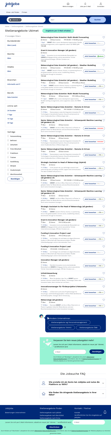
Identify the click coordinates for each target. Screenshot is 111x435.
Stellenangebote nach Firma (50, 418)
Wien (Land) (11, 45)
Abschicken (54, 427)
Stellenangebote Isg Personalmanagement (69, 322)
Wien (9, 58)
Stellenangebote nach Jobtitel (50, 413)
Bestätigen (15, 179)
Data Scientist (12, 97)
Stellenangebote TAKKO (61, 328)
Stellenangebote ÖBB (88, 328)
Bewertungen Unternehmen (15, 413)
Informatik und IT (13, 84)
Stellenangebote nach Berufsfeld (52, 415)
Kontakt (77, 413)
